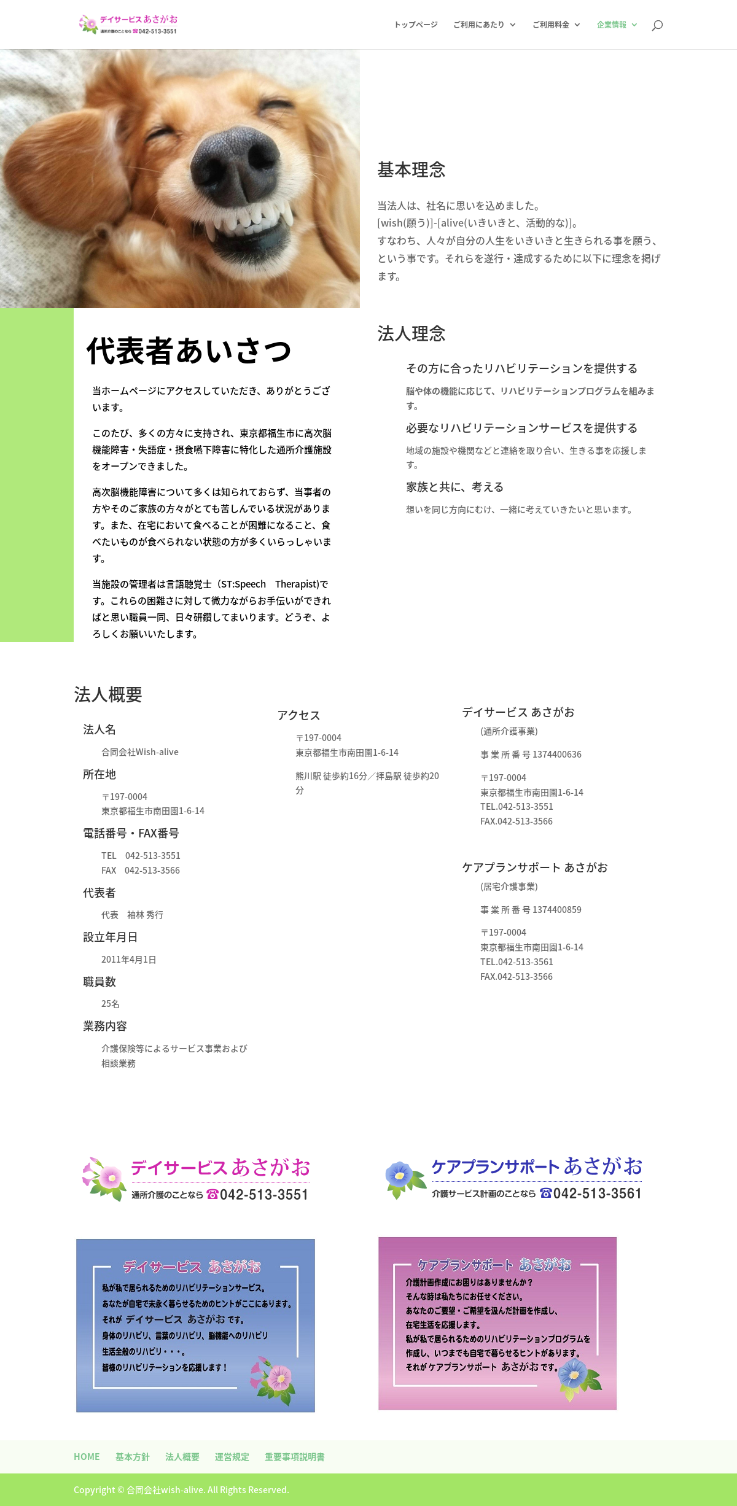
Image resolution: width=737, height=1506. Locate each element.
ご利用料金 (550, 25)
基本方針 (132, 1456)
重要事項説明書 (295, 1456)
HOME (87, 1456)
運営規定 (232, 1456)
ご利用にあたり (479, 25)
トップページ (416, 25)
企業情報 (611, 25)
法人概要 (182, 1456)
